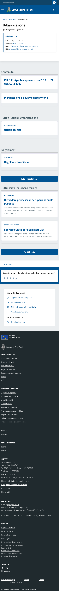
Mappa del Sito (16, 582)
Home (5, 19)
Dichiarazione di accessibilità (11, 542)
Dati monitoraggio (8, 579)
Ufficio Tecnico (11, 36)
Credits (41, 579)
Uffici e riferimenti (10, 125)
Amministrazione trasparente (12, 545)
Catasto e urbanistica (11, 225)
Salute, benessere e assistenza (12, 418)
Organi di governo (8, 369)
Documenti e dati (7, 362)
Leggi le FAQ (6, 548)
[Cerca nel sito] (52, 9)
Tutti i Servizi (29, 251)
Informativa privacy (8, 534)
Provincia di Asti (7, 531)
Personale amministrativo (11, 373)
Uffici (3, 380)
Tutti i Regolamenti (29, 178)
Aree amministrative (9, 358)
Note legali (5, 538)
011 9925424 (13, 471)
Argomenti (12, 19)
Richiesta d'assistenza (9, 556)
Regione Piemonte (8, 3)
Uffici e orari (5, 488)
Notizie (4, 434)
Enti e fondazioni (7, 365)
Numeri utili (5, 492)
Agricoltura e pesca (8, 392)
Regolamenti (8, 157)
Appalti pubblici (7, 400)
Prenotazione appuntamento (12, 553)
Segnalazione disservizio (10, 550)
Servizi (26, 579)
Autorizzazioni (9, 195)
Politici (3, 376)
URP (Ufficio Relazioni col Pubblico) (14, 484)
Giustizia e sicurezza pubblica (12, 411)
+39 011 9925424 (19, 43)
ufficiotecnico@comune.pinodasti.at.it (24, 46)
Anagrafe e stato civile (9, 396)
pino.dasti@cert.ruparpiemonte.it (21, 49)
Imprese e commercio (9, 414)
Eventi (3, 450)
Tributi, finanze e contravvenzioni (13, 421)
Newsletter (5, 571)
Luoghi (3, 446)
